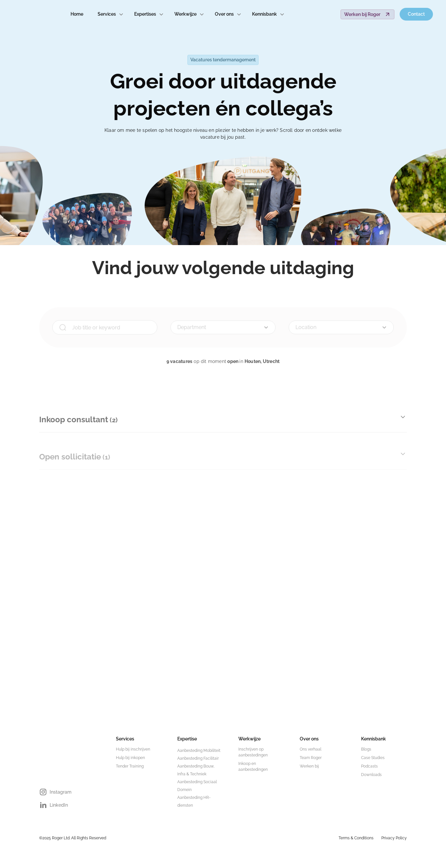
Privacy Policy (394, 838)
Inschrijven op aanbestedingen (253, 752)
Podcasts (369, 766)
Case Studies (373, 757)
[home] (31, 14)
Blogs (366, 749)
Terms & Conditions (356, 838)
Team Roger (311, 757)
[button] (110, 14)
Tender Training (130, 766)
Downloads (371, 774)
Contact (416, 14)
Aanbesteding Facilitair (198, 758)
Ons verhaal (310, 749)
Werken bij (309, 766)
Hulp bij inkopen (130, 757)
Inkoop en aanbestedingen (253, 766)
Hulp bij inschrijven (133, 749)
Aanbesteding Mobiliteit (198, 750)
